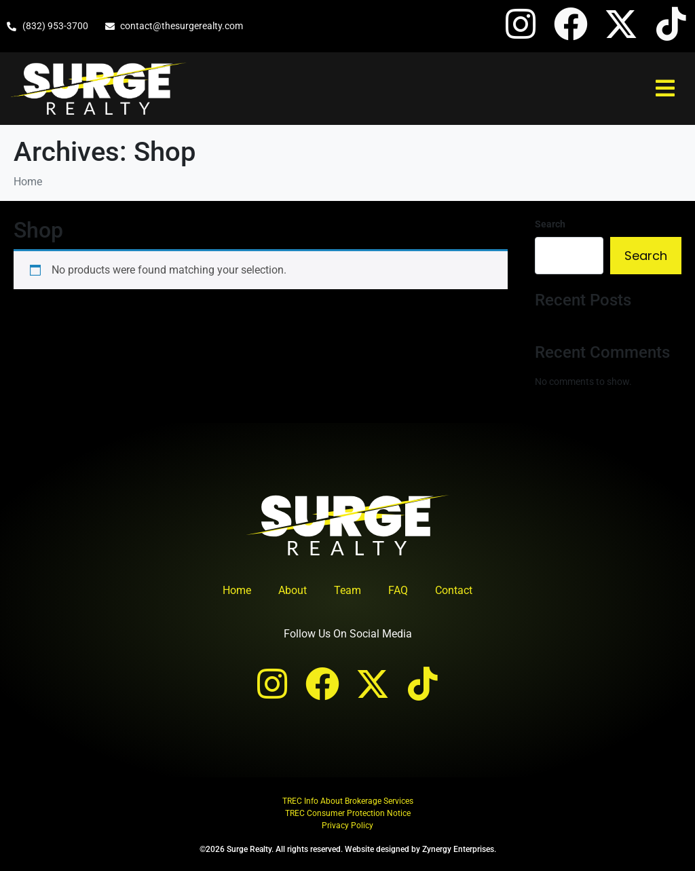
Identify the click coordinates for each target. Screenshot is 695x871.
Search (550, 224)
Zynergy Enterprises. (459, 849)
